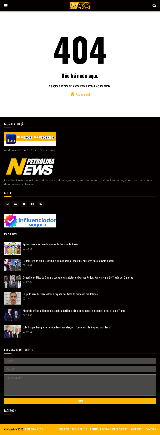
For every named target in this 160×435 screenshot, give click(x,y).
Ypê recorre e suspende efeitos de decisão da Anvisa (50, 244)
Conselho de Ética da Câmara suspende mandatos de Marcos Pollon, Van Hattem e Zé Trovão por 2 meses (78, 277)
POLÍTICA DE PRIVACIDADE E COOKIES (109, 429)
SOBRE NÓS (137, 429)
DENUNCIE (64, 429)
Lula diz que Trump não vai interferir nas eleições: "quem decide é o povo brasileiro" (67, 327)
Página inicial (80, 94)
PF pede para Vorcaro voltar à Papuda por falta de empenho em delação (60, 294)
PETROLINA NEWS (34, 429)
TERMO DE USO (79, 429)
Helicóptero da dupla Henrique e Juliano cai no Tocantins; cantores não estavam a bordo (69, 261)
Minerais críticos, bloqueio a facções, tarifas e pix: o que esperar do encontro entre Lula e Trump (74, 310)
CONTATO (151, 429)
